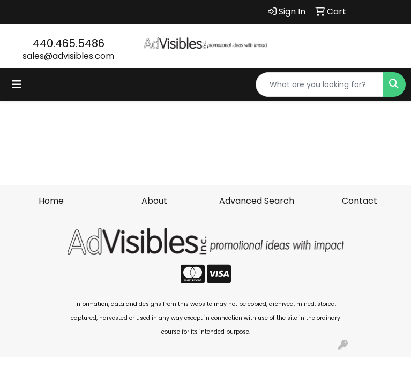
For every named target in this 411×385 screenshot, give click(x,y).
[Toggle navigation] (16, 84)
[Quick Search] (319, 84)
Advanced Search (256, 201)
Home (51, 201)
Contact (359, 201)
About (154, 201)
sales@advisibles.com (68, 56)
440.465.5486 (68, 43)
